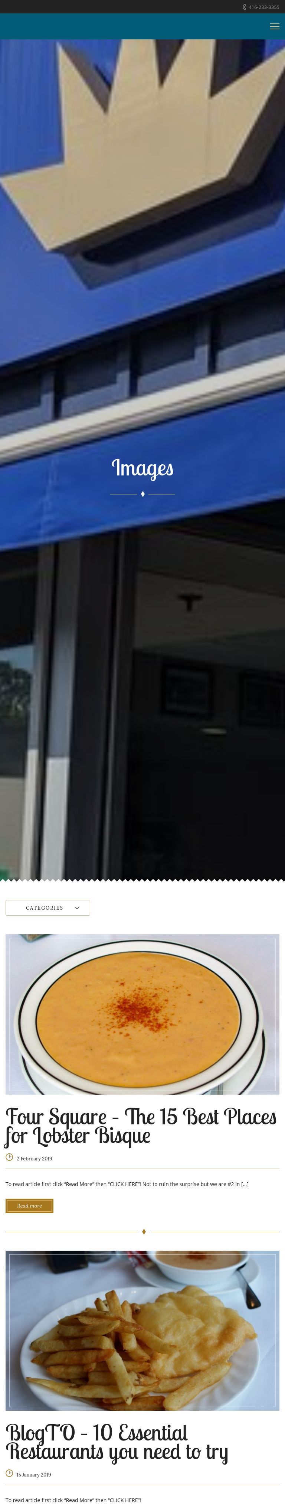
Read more (29, 1205)
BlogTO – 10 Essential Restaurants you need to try (117, 1441)
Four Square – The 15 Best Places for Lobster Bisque (141, 1125)
